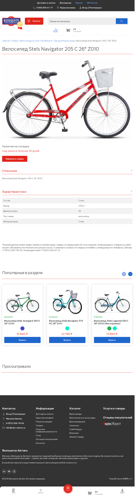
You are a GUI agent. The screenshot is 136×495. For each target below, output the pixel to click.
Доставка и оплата (46, 3)
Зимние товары (76, 438)
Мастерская (65, 3)
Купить (22, 341)
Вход (84, 8)
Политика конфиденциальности (46, 431)
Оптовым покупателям (47, 440)
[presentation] (124, 275)
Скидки (39, 426)
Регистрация (95, 8)
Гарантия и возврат (45, 419)
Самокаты (74, 426)
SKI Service (92, 3)
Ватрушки (74, 434)
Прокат (79, 3)
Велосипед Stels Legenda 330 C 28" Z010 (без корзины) (111, 323)
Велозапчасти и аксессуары (82, 419)
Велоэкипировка (77, 422)
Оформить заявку (15, 160)
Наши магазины (67, 7)
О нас (38, 436)
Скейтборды (75, 430)
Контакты (40, 444)
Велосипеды (75, 415)
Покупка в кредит (44, 422)
